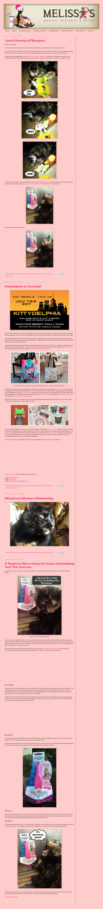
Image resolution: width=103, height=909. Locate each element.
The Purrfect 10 (67, 31)
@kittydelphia (14, 477)
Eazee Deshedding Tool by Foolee (51, 648)
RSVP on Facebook (10, 474)
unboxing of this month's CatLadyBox (35, 56)
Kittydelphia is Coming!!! (23, 286)
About (14, 31)
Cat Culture (15, 487)
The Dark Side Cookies (20, 396)
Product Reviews (25, 31)
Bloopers (11, 276)
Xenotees (33, 391)
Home (7, 31)
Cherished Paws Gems (66, 394)
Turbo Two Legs (52, 429)
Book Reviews (54, 31)
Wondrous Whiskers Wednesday (29, 498)
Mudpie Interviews (39, 31)
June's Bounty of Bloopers (25, 40)
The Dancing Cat (44, 394)
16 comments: (50, 273)
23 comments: (50, 552)
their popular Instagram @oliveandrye (40, 348)
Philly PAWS (67, 347)
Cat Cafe (11, 487)
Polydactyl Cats (60, 389)
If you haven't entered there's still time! (34, 183)
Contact (91, 31)
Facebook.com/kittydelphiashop (19, 481)
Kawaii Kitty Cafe (26, 392)
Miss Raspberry (52, 432)
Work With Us (80, 31)
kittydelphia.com (48, 439)
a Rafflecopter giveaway (11, 897)
